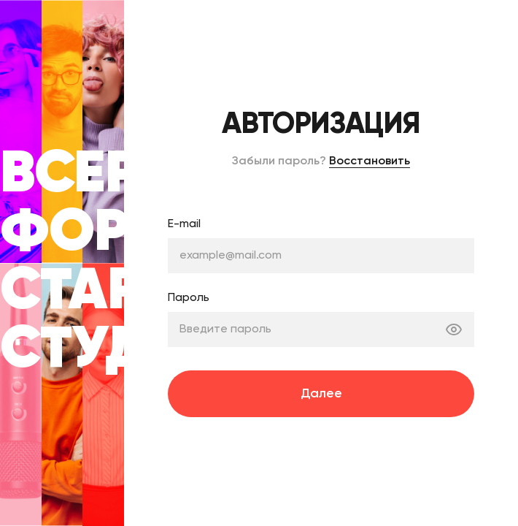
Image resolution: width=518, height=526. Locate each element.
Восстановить (369, 161)
